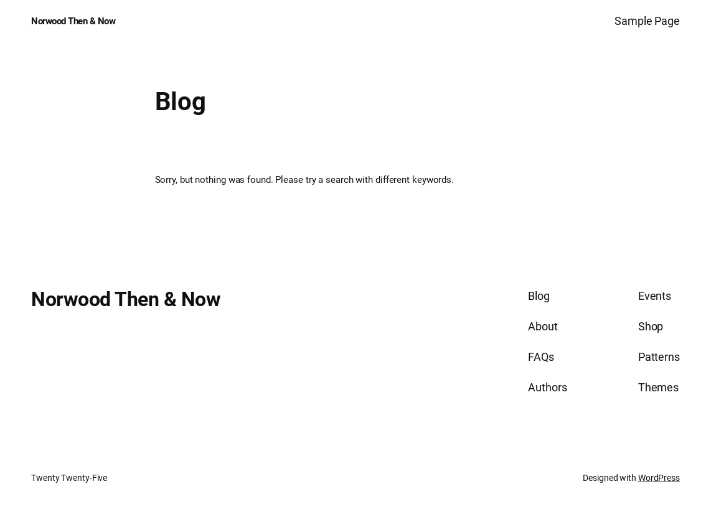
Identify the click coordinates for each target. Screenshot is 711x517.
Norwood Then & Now (73, 21)
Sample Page (647, 21)
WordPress (659, 478)
